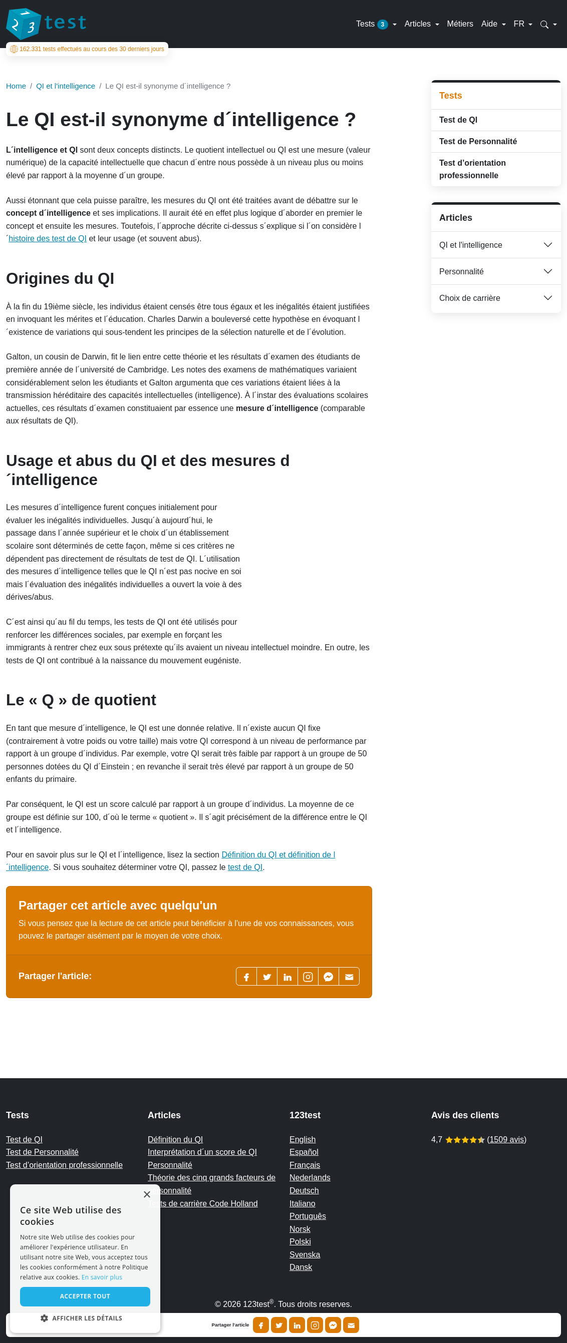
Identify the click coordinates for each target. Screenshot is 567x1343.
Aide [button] (490, 24)
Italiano (303, 1203)
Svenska (305, 1254)
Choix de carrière (469, 298)
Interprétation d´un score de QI (202, 1152)
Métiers (460, 24)
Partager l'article (230, 1324)
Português (308, 1216)
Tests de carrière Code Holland (203, 1203)
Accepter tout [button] (85, 1296)
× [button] (146, 1195)
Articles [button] (419, 24)
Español (304, 1152)
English (303, 1139)
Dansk (301, 1267)
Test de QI (458, 120)
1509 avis (506, 1139)
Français (305, 1165)
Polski (300, 1241)
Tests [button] (373, 25)
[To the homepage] (46, 24)
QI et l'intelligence (470, 245)
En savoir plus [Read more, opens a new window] (102, 1277)
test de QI (245, 867)
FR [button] (520, 24)
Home (16, 86)
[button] (548, 24)
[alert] (85, 1258)
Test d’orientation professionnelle (472, 169)
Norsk (300, 1229)
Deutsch (304, 1190)
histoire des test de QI (48, 238)
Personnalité (461, 271)
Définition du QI (175, 1139)
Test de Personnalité (478, 141)
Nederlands (310, 1177)
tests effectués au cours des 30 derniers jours (87, 49)
